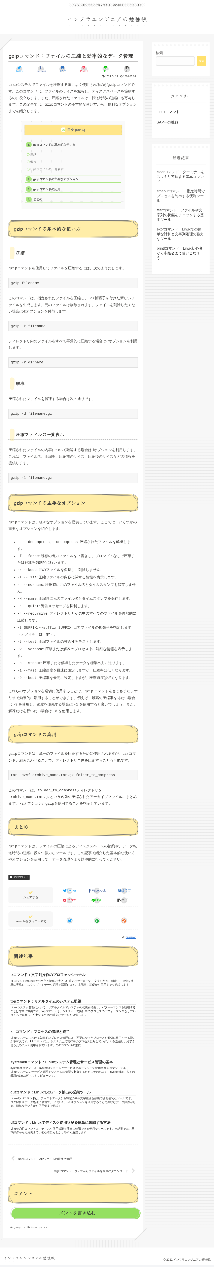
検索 (159, 53)
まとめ (37, 200)
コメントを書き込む (75, 1214)
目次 (70, 130)
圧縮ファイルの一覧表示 (47, 169)
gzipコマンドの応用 (47, 189)
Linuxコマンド (19, 878)
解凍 (33, 162)
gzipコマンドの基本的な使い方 (54, 144)
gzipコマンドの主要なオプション (56, 179)
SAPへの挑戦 (167, 122)
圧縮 (33, 154)
